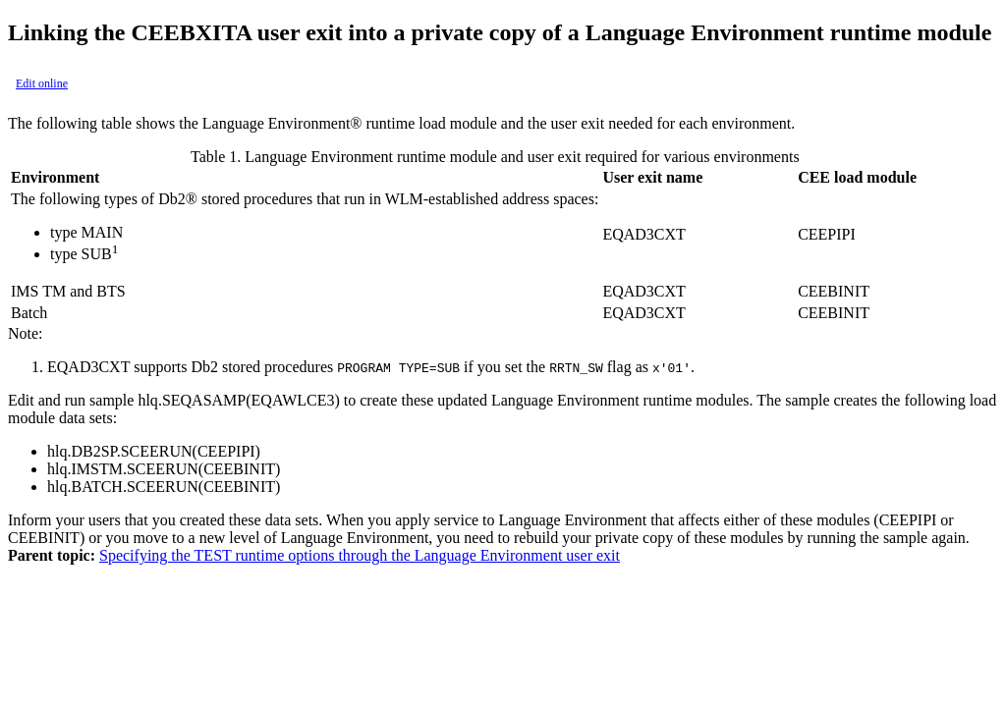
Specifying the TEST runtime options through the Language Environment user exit (359, 555)
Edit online (42, 83)
